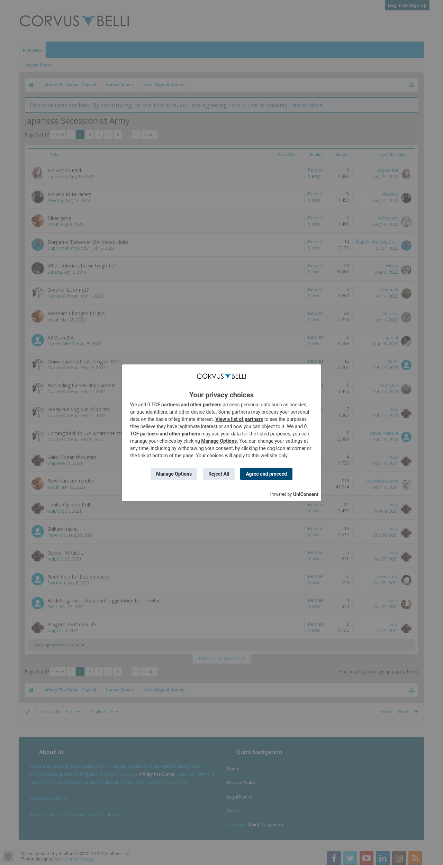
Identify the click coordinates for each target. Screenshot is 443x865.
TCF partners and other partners (186, 404)
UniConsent (305, 494)
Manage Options (219, 441)
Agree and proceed (266, 474)
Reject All (218, 474)
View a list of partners (239, 419)
